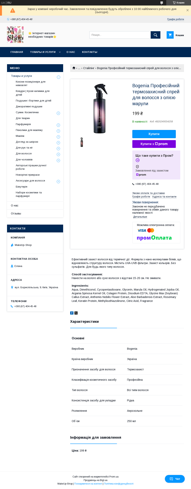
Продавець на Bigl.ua (95, 480)
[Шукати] (155, 35)
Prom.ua (113, 476)
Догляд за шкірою (27, 141)
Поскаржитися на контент (88, 483)
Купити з (154, 144)
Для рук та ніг (24, 147)
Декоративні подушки (29, 106)
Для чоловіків (24, 159)
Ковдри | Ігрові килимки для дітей (33, 93)
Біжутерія (21, 186)
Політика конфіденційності (119, 483)
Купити (154, 134)
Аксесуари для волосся (30, 180)
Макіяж (20, 135)
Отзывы (16, 213)
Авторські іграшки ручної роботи (31, 167)
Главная (17, 52)
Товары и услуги (43, 52)
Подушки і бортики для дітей (33, 100)
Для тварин (23, 118)
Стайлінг (88, 68)
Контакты (89, 52)
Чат (175, 479)
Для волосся (24, 153)
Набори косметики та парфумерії (29, 194)
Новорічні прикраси (28, 174)
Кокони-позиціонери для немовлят (30, 83)
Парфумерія (23, 124)
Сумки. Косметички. (27, 112)
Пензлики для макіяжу (29, 130)
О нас (70, 52)
